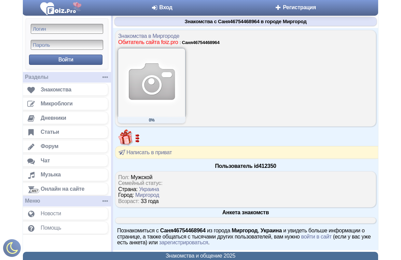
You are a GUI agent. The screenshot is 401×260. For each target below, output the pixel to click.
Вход (161, 7)
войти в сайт (316, 237)
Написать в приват (144, 152)
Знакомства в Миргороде (148, 36)
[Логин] (67, 29)
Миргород (147, 195)
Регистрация (295, 7)
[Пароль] (67, 45)
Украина (149, 189)
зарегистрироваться (183, 242)
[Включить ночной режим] (12, 249)
